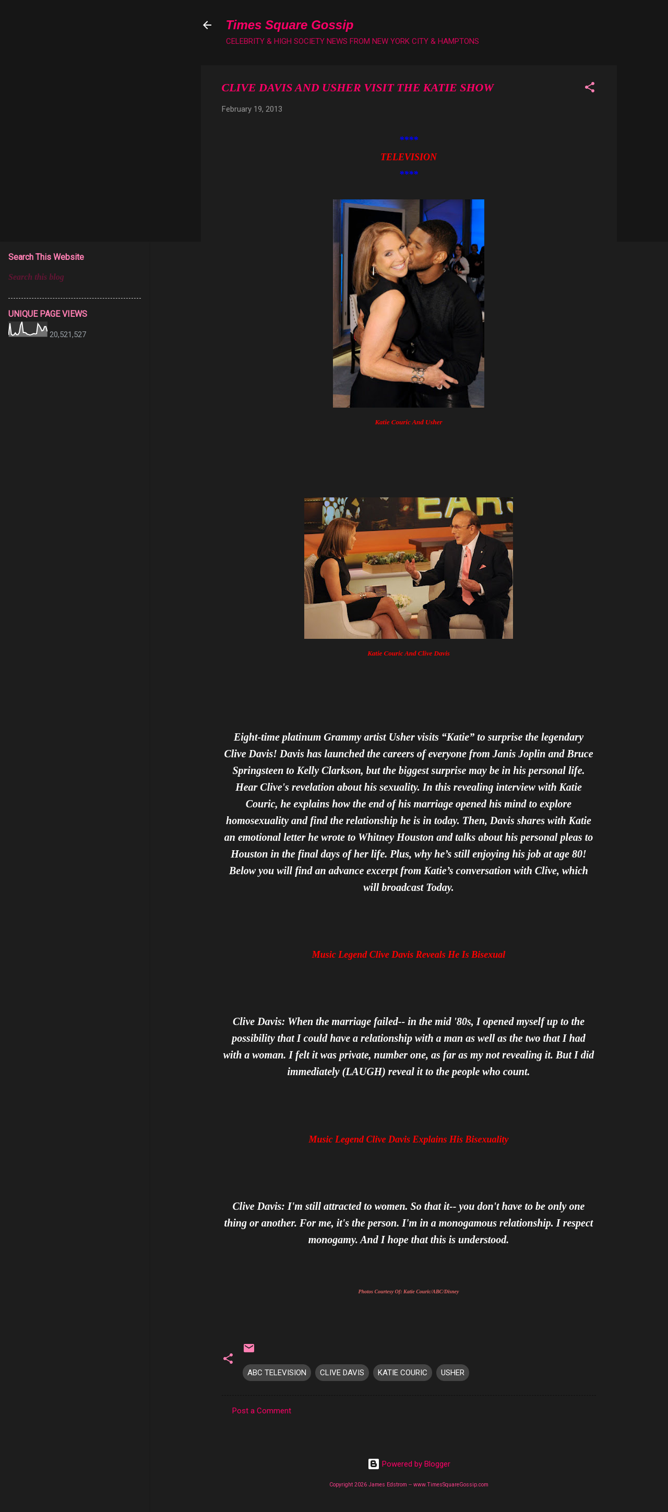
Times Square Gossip (290, 25)
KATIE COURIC (402, 1372)
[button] (589, 89)
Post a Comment (261, 1410)
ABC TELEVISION (276, 1372)
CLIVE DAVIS (342, 1372)
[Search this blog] (74, 277)
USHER (452, 1372)
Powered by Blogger (408, 1464)
